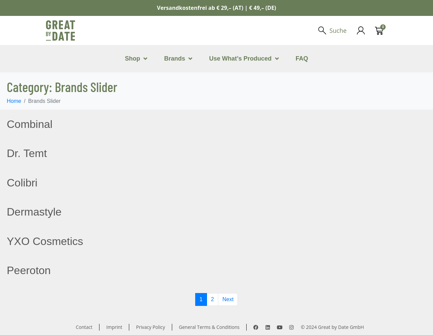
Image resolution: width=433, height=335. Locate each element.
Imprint (113, 327)
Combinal (29, 124)
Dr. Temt (27, 153)
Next (227, 299)
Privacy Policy (150, 327)
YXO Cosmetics (45, 241)
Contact (82, 327)
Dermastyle (34, 212)
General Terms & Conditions (210, 327)
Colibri (22, 183)
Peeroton (29, 270)
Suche (337, 30)
